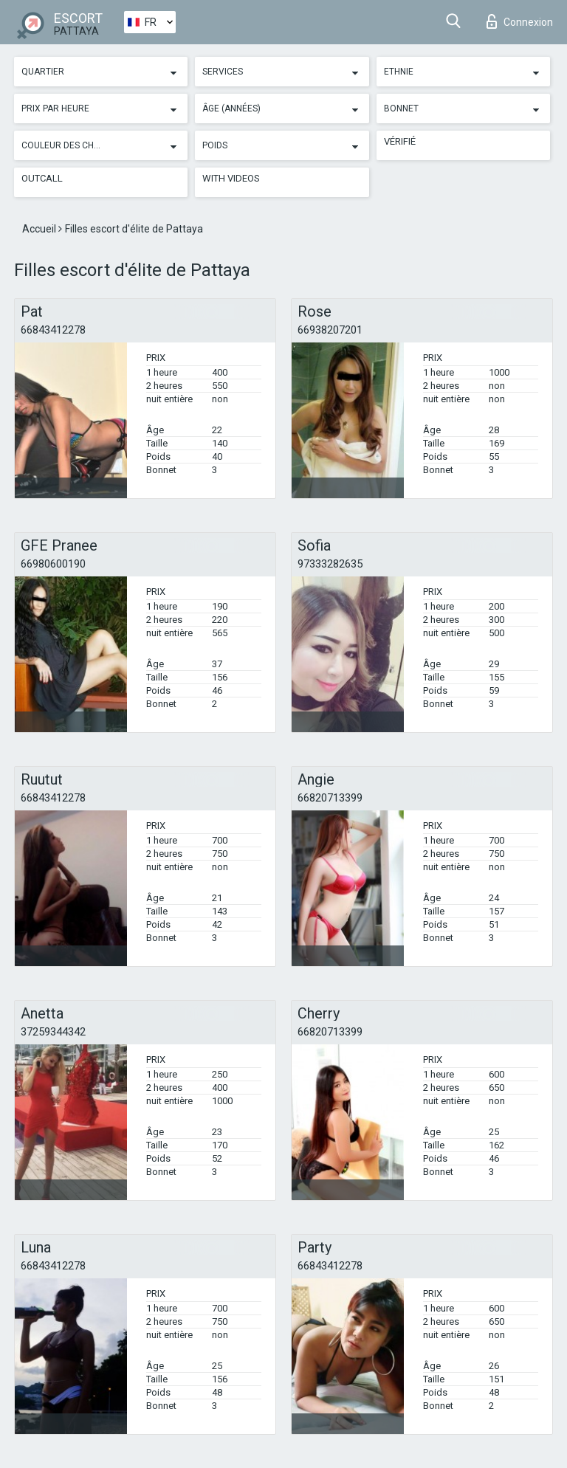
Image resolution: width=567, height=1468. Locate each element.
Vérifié (400, 141)
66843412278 (53, 330)
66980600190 (53, 564)
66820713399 (330, 797)
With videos (231, 178)
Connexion (520, 21)
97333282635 (330, 564)
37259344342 (53, 1031)
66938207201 (330, 330)
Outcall (42, 178)
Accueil (40, 229)
